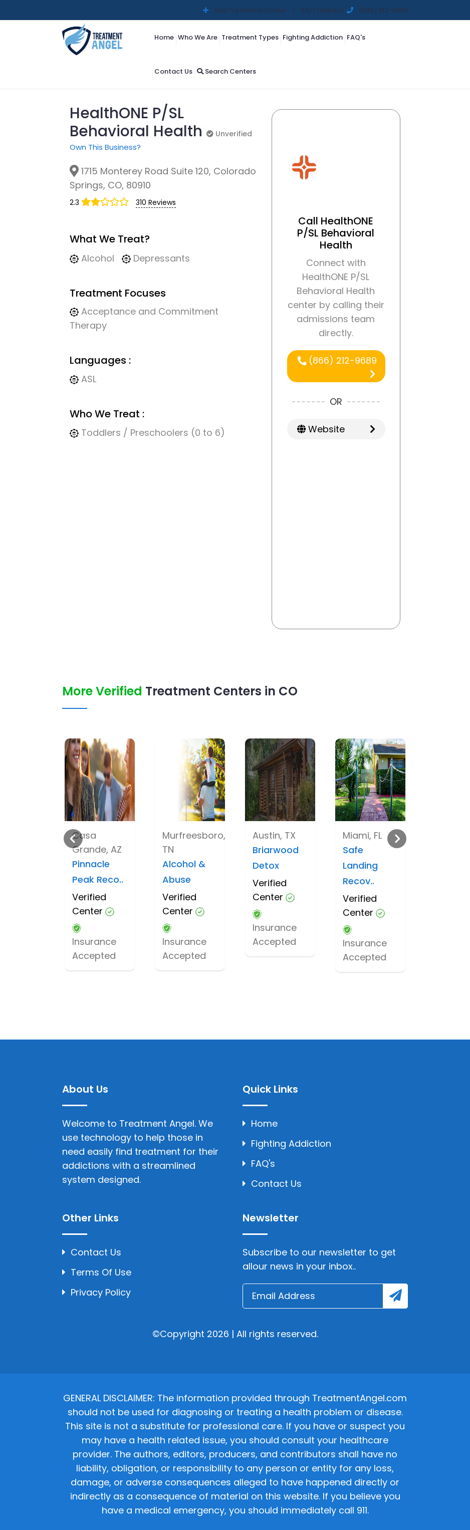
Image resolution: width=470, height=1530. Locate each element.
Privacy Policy (96, 1292)
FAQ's (356, 37)
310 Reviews (156, 202)
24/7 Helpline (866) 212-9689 (353, 10)
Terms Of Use (96, 1272)
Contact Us (173, 71)
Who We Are (197, 37)
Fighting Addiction (313, 37)
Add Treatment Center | (253, 10)
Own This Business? (105, 147)
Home (164, 37)
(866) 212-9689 (337, 366)
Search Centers (226, 71)
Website (336, 429)
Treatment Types (250, 37)
